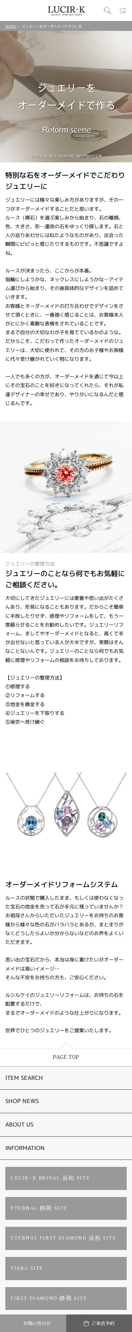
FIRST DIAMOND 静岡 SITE (49, 1298)
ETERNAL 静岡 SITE (39, 1208)
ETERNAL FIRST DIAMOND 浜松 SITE (63, 1238)
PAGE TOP (66, 1057)
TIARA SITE (27, 1268)
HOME (10, 26)
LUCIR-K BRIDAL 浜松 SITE (50, 1178)
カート (123, 10)
